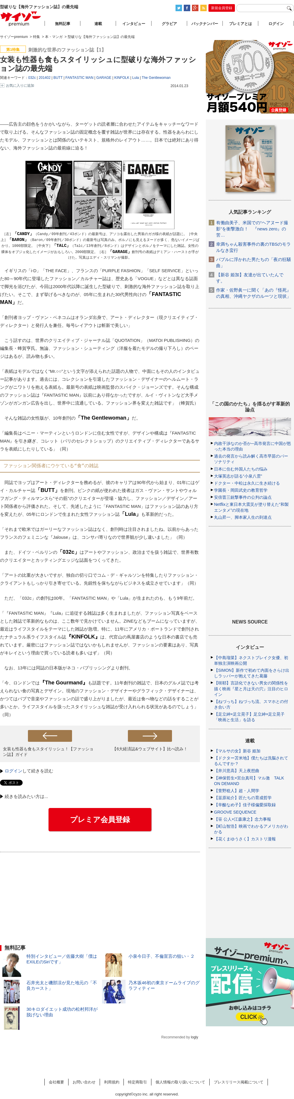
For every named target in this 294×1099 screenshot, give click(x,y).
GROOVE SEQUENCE (235, 812)
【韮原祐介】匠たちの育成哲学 (243, 797)
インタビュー (133, 23)
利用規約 (111, 1082)
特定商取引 (137, 1082)
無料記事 (62, 23)
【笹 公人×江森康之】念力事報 (242, 819)
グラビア (169, 23)
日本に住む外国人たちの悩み (241, 469)
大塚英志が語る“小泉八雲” (238, 476)
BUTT (58, 78)
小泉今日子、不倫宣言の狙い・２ (161, 956)
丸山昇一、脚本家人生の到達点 (243, 517)
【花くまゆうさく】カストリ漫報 (245, 839)
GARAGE (103, 78)
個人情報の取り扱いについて (180, 1082)
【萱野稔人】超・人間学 (236, 790)
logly (194, 1037)
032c (32, 78)
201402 (45, 78)
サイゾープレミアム (21, 18)
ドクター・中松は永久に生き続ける (247, 483)
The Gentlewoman (156, 78)
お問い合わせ (84, 1082)
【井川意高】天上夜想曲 (236, 770)
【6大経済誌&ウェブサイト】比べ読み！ (149, 748)
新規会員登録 (221, 8)
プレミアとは (240, 23)
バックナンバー (204, 23)
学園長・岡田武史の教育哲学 (241, 490)
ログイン (13, 770)
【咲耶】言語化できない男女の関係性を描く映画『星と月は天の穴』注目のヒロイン (251, 688)
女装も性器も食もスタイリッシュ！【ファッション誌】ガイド (48, 751)
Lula (135, 78)
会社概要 (56, 1082)
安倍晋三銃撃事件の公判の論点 (243, 497)
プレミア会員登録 (100, 819)
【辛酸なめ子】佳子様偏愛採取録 (245, 804)
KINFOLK (121, 78)
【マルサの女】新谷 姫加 (237, 751)
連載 (98, 23)
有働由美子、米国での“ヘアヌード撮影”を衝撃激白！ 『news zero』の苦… (252, 228)
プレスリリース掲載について (238, 1082)
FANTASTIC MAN (79, 78)
